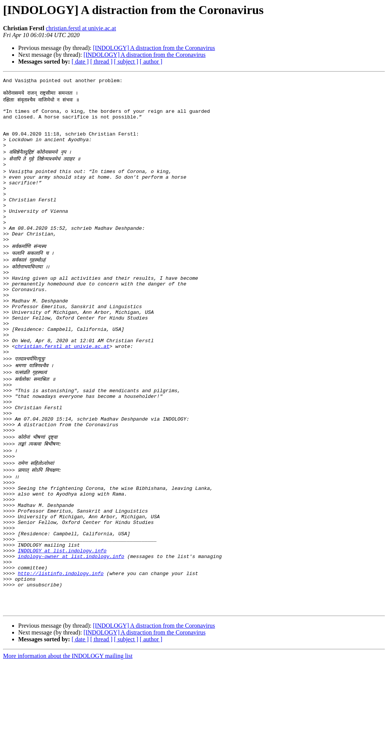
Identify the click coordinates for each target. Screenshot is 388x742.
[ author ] (151, 61)
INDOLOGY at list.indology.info (62, 618)
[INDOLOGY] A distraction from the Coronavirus (154, 48)
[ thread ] (101, 61)
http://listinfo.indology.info (60, 645)
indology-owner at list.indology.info (71, 625)
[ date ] (80, 61)
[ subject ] (126, 61)
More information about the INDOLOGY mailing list (68, 735)
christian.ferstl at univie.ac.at (81, 28)
